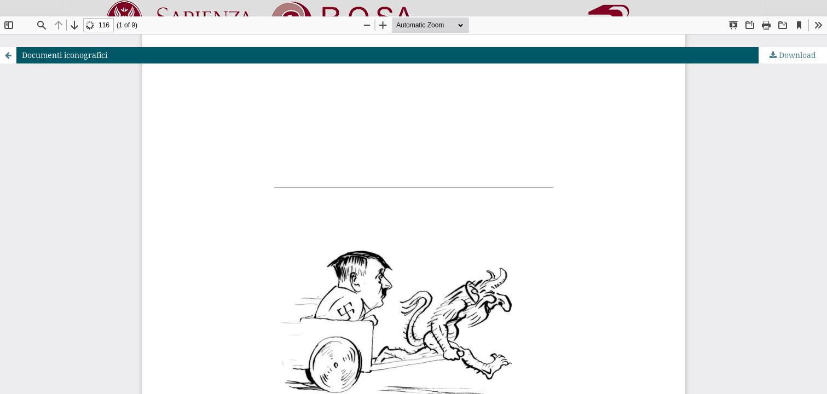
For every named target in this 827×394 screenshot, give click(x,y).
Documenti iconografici (64, 55)
